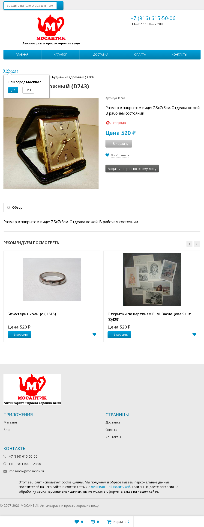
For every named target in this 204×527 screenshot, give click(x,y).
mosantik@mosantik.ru (26, 471)
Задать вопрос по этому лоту (132, 168)
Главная (22, 54)
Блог (7, 429)
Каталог (60, 54)
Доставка (100, 54)
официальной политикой (110, 487)
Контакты (179, 54)
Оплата (140, 54)
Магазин (10, 422)
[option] (52, 296)
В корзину (19, 334)
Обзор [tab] (14, 207)
